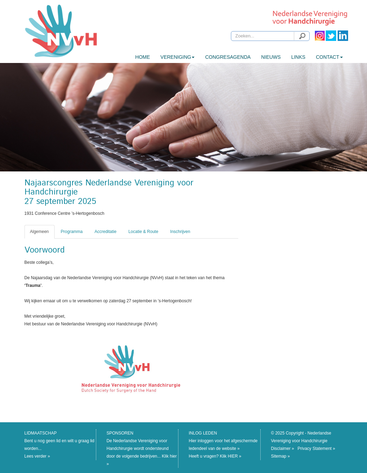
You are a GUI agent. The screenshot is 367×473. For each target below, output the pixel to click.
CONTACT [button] (329, 57)
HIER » (234, 456)
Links (298, 57)
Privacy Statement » (316, 448)
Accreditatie (105, 231)
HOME (142, 57)
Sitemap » (280, 456)
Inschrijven (180, 231)
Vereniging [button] (178, 57)
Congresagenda (227, 57)
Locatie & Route (143, 231)
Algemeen (39, 231)
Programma (72, 231)
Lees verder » (37, 456)
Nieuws (271, 57)
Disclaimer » (282, 448)
